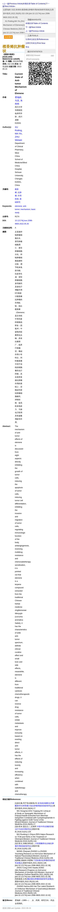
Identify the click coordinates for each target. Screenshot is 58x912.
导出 (27, 47)
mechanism (25, 209)
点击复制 (8, 37)
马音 (17, 100)
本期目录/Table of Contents (37, 23)
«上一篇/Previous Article (12, 4)
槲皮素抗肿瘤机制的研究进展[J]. (40, 879)
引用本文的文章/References (37, 39)
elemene (18, 206)
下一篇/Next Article (33, 27)
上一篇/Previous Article (35, 31)
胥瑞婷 (18, 97)
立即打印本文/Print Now (35, 43)
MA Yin (18, 133)
